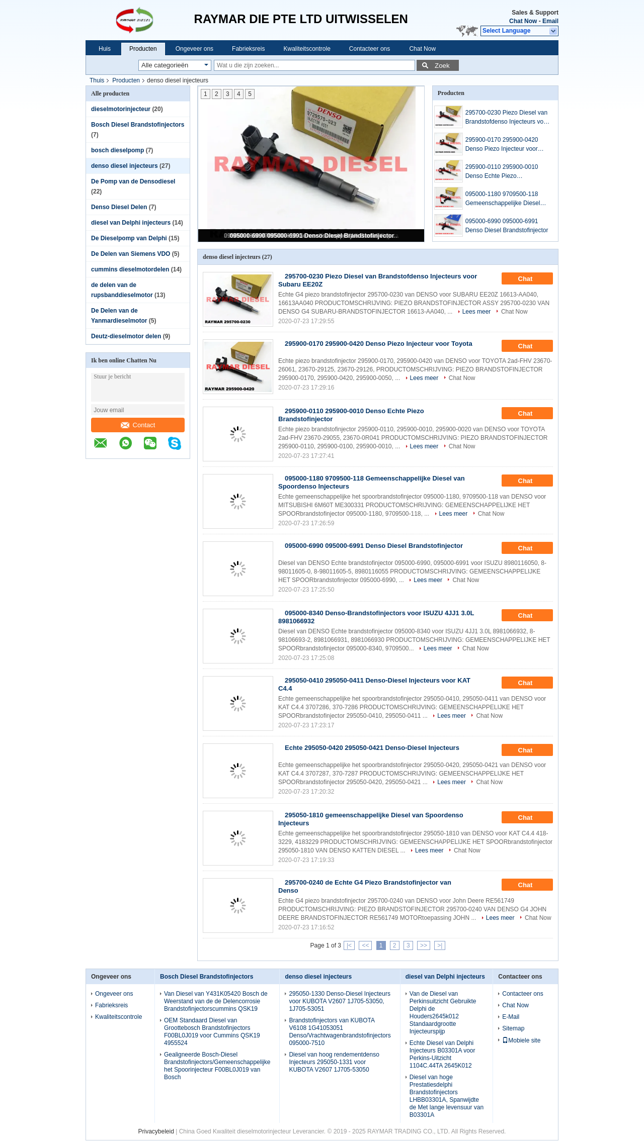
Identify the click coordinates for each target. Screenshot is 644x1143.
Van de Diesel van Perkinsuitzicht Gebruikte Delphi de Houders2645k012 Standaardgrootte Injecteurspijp (443, 1012)
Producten (143, 48)
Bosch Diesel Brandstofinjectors (137, 124)
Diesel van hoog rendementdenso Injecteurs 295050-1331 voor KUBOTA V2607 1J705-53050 (334, 1062)
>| (439, 945)
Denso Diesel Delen (119, 207)
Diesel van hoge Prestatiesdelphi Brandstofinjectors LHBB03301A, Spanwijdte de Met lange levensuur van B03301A (447, 1096)
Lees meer (476, 311)
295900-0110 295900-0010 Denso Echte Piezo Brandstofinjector (501, 171)
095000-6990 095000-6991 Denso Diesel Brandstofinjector (312, 235)
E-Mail (510, 1016)
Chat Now (523, 21)
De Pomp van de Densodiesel (133, 181)
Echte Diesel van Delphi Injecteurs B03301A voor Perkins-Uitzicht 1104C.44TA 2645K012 (442, 1054)
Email (550, 21)
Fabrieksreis (248, 48)
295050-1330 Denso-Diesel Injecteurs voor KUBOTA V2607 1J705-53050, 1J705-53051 (339, 1001)
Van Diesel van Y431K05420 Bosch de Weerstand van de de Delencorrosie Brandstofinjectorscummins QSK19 (216, 1001)
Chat (532, 279)
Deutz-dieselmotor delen (126, 336)
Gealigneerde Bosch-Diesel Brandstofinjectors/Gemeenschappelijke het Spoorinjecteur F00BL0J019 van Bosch (217, 1066)
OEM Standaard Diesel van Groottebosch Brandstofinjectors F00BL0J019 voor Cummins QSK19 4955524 (212, 1031)
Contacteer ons (369, 48)
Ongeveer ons (194, 48)
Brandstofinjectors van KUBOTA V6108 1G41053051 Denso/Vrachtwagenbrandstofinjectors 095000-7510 (339, 1031)
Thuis (97, 80)
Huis (105, 48)
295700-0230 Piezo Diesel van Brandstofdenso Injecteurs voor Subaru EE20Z (507, 117)
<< (365, 945)
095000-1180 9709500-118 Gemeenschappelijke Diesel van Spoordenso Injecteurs (502, 199)
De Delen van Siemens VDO (130, 253)
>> (423, 945)
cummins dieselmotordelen (130, 269)
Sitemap (513, 1028)
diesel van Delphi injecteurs (131, 222)
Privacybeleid (156, 1131)
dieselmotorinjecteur (120, 109)
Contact (138, 425)
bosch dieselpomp (117, 150)
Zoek (442, 65)
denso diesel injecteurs (124, 165)
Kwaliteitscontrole (306, 48)
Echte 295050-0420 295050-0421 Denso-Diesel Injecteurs (372, 747)
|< (349, 945)
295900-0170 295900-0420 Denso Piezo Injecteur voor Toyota (501, 144)
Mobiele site (521, 1040)
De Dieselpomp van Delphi (129, 238)
